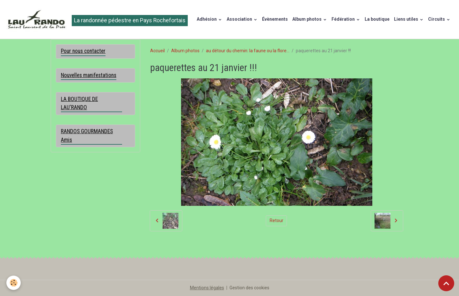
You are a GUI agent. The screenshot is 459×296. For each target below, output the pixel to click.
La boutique (377, 19)
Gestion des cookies (249, 287)
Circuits (437, 19)
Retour (276, 220)
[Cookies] (13, 283)
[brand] (96, 19)
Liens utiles (406, 19)
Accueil (157, 50)
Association (240, 19)
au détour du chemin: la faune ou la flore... (247, 50)
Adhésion (207, 19)
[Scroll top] (446, 283)
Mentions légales (207, 287)
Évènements (275, 19)
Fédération (344, 19)
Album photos (307, 19)
